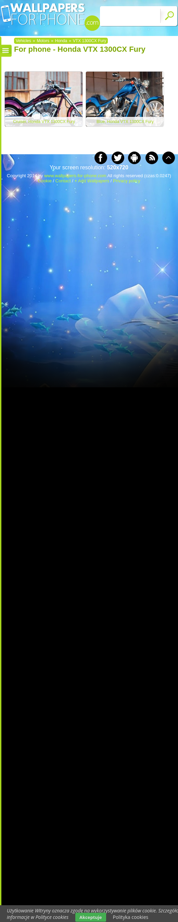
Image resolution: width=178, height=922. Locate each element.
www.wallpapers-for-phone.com (75, 175)
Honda (61, 40)
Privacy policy (126, 180)
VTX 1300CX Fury (89, 40)
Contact (63, 180)
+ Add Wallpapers (91, 180)
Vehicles (23, 40)
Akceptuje (90, 917)
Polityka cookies (131, 917)
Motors (43, 40)
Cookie (44, 180)
